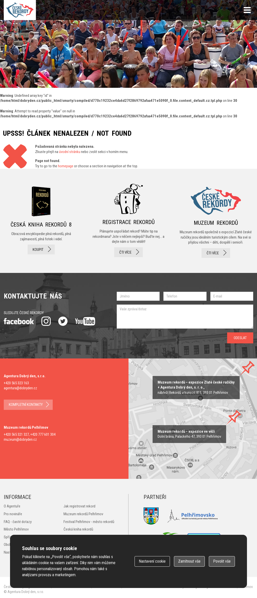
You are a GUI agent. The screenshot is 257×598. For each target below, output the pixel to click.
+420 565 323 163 (16, 383)
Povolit (222, 561)
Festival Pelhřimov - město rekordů (88, 521)
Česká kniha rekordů (78, 529)
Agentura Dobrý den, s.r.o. (26, 592)
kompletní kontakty (26, 404)
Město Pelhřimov (16, 529)
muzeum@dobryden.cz (20, 439)
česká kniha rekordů (41, 221)
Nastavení (152, 561)
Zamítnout (189, 561)
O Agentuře (12, 506)
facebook (19, 321)
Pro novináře (13, 514)
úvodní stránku (69, 152)
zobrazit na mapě (196, 387)
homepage (65, 166)
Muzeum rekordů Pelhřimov (83, 514)
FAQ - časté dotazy (18, 521)
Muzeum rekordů (215, 221)
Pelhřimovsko (192, 516)
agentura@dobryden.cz (20, 388)
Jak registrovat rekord (79, 506)
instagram (46, 321)
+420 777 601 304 (42, 434)
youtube (85, 321)
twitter (63, 321)
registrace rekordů (128, 221)
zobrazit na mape (189, 434)
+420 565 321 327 (16, 434)
